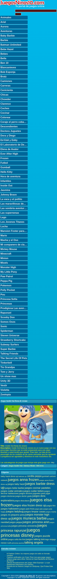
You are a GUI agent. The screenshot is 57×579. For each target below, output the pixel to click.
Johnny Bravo (8, 194)
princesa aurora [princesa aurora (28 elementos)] (18, 543)
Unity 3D (5, 381)
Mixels (4, 262)
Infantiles (5, 181)
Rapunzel (5, 312)
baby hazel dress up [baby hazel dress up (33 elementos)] (9, 476)
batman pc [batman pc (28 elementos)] (22, 476)
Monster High (8, 267)
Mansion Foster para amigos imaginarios (14, 231)
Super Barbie (8, 349)
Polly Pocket (7, 290)
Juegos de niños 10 (27, 576)
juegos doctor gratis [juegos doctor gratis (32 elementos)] (23, 496)
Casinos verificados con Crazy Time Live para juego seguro (29, 557)
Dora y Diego (8, 135)
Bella (3, 58)
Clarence (5, 104)
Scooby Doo (7, 317)
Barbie (4, 40)
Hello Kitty (6, 172)
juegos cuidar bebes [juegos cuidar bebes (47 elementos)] (33, 491)
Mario (3, 235)
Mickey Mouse (8, 249)
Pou (2, 294)
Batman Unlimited (10, 44)
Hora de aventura (10, 176)
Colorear (5, 117)
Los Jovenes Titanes (12, 222)
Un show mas (8, 376)
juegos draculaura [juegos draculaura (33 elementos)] (22, 501)
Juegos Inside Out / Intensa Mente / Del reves (26, 466)
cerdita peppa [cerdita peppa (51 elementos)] (34, 476)
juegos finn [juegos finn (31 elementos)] (51, 506)
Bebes (4, 54)
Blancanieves (8, 67)
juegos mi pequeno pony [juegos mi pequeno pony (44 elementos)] (13, 515)
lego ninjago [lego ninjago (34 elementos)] (50, 539)
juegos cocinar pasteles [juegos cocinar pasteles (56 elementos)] (37, 487)
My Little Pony (8, 272)
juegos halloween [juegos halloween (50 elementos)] (10, 508)
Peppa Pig (6, 281)
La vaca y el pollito (11, 199)
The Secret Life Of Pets (13, 358)
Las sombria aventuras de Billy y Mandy (14, 208)
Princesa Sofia (8, 299)
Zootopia (5, 394)
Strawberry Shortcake (13, 340)
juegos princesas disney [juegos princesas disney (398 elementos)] (20, 533)
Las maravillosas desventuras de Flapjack (14, 203)
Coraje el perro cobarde (14, 122)
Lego (3, 217)
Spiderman (6, 331)
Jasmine (5, 190)
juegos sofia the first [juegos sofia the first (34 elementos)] (16, 539)
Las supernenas (9, 213)
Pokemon (5, 285)
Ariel (3, 22)
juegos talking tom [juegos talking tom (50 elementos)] (35, 539)
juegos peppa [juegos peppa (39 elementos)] (15, 522)
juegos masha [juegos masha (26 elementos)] (51, 512)
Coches (4, 108)
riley (52, 463)
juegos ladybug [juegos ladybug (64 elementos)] (15, 511)
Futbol (4, 163)
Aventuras (6, 31)
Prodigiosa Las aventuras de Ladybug (14, 308)
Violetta (4, 390)
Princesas (6, 303)
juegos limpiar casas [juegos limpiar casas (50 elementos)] (34, 511)
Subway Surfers (9, 344)
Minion (4, 258)
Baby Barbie (7, 35)
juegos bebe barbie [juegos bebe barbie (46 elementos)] (14, 488)
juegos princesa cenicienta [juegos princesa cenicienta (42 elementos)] (24, 526)
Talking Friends (9, 353)
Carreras (5, 85)
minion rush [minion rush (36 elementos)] (6, 543)
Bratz (3, 76)
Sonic (3, 326)
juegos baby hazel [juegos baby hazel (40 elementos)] (16, 484)
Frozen (4, 158)
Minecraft (5, 253)
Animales (5, 17)
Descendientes (9, 126)
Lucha (4, 226)
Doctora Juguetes (10, 131)
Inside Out (6, 185)
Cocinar (5, 113)
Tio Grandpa (7, 367)
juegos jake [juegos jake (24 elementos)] (39, 509)
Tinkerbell (6, 362)
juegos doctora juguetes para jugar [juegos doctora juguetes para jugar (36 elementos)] (34, 493)
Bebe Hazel (6, 49)
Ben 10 (4, 63)
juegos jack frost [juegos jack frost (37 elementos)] (26, 509)
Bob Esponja (7, 72)
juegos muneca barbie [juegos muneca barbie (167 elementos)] (29, 518)
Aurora (4, 26)
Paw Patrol (6, 276)
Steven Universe (9, 335)
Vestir (3, 385)
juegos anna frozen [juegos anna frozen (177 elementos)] (23, 480)
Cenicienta (6, 90)
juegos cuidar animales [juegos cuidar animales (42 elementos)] (12, 491)
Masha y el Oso (9, 240)
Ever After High (9, 153)
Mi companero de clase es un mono (14, 244)
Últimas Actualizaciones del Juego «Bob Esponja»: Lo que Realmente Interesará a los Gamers (28, 563)
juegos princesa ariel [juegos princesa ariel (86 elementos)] (35, 522)
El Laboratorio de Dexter (14, 144)
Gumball (5, 167)
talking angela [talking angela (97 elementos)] (33, 542)
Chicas (4, 94)
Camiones (6, 81)
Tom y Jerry (7, 372)
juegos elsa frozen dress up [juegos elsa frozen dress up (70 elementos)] (29, 505)
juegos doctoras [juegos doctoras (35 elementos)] (8, 496)
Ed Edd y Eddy (8, 140)
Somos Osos (7, 322)
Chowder (5, 99)
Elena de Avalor (9, 149)
